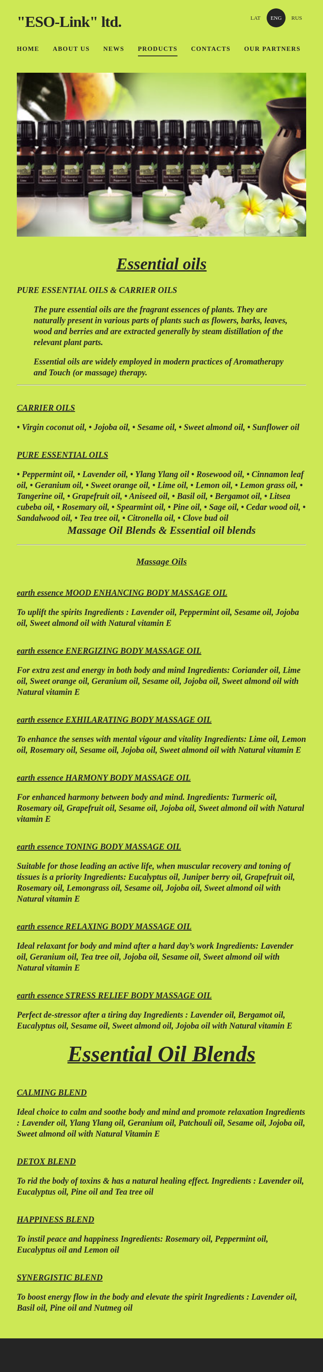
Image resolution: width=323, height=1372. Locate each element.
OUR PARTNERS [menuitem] (272, 48)
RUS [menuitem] (296, 18)
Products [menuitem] (158, 48)
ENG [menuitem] (276, 18)
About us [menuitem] (71, 48)
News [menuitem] (113, 48)
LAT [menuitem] (256, 18)
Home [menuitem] (28, 48)
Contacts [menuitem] (210, 48)
